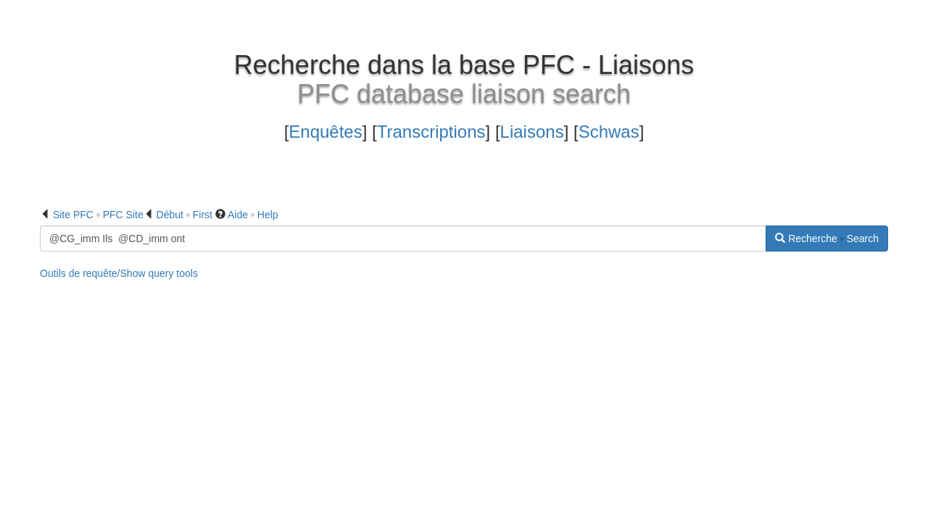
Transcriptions (431, 131)
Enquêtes (325, 131)
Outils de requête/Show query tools (119, 273)
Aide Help (253, 214)
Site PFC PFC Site (98, 214)
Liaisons (532, 131)
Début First (184, 214)
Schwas (609, 131)
